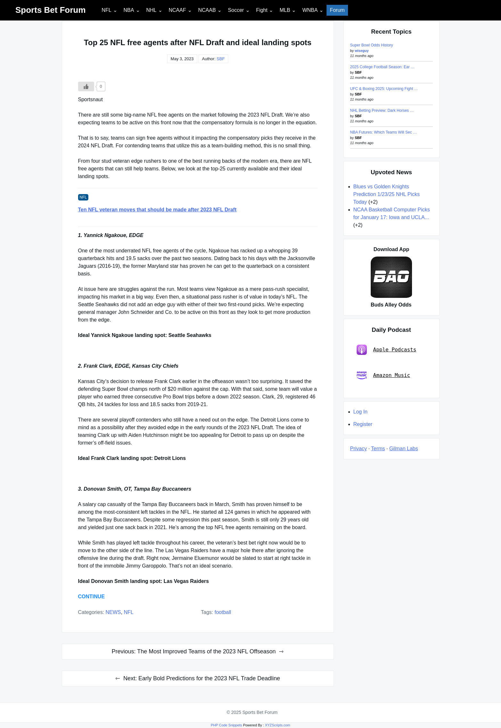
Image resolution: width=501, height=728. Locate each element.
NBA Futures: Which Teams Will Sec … (383, 132)
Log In (360, 411)
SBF (221, 58)
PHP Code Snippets (226, 725)
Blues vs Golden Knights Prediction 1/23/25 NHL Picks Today (386, 194)
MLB (284, 10)
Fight (262, 10)
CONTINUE (91, 596)
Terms (378, 448)
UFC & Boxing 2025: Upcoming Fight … (384, 88)
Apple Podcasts (386, 350)
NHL (151, 10)
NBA (129, 10)
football (222, 612)
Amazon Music (383, 375)
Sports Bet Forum (50, 10)
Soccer (236, 10)
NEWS (113, 612)
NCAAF (177, 10)
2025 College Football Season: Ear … (382, 67)
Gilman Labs (403, 448)
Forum (337, 10)
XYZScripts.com (277, 725)
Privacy (358, 448)
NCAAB (207, 10)
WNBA (310, 10)
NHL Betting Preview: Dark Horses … (382, 110)
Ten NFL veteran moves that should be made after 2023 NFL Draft (157, 209)
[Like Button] (86, 86)
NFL (106, 10)
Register (363, 424)
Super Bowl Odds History (371, 45)
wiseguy (361, 51)
